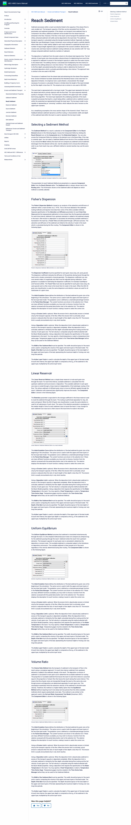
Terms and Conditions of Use (12, 156)
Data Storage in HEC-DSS (11, 134)
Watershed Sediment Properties (15, 94)
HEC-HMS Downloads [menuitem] (92, 3)
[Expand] (25, 19)
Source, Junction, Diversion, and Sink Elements (13, 60)
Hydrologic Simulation (10, 68)
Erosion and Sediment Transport (13, 90)
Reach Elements (8, 52)
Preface (6, 15)
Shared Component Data (11, 37)
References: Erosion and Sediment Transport (15, 129)
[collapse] (25, 90)
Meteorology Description (11, 64)
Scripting (6, 145)
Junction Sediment (11, 112)
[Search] (119, 3)
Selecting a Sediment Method (118, 11)
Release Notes (8, 159)
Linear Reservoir (114, 16)
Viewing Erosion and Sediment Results (14, 124)
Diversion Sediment (11, 116)
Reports (6, 141)
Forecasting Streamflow (11, 75)
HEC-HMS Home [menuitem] (66, 3)
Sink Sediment (10, 119)
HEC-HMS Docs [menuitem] (78, 3)
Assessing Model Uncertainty (12, 86)
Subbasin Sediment (11, 97)
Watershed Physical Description (13, 41)
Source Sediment (10, 108)
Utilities (6, 137)
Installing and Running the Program (11, 23)
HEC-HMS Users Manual (17, 3)
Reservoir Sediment (11, 105)
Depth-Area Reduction (10, 79)
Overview (7, 28)
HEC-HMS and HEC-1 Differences (13, 152)
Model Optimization (9, 72)
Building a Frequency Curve (12, 83)
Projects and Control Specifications (10, 32)
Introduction (7, 19)
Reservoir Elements (9, 55)
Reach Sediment (10, 101)
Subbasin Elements (9, 48)
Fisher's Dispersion (115, 14)
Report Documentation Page (12, 12)
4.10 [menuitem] (105, 3)
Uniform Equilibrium (115, 19)
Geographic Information (11, 44)
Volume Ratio (114, 21)
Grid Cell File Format (10, 148)
